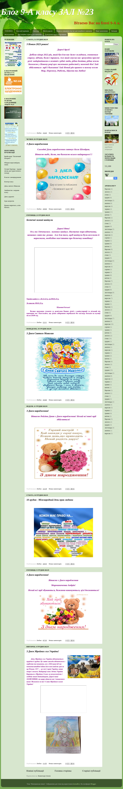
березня (107, 189)
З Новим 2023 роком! (38, 44)
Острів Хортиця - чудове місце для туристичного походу (12, 171)
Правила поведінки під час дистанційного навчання (74, 31)
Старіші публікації (91, 771)
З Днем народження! (38, 411)
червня (107, 209)
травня (107, 212)
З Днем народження (37, 144)
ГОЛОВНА (9, 31)
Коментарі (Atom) (44, 776)
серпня (107, 238)
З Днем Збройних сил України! (43, 651)
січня (106, 195)
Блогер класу (8, 182)
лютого (107, 192)
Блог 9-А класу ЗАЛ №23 (47, 12)
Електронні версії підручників (55, 34)
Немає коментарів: (55, 133)
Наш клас (36, 31)
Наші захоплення (102, 31)
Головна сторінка (63, 771)
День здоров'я (9, 197)
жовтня (107, 203)
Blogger (93, 784)
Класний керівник (22, 31)
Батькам (114, 31)
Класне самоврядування (12, 177)
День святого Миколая (12, 186)
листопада (108, 200)
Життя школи (47, 31)
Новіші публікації (35, 771)
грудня (107, 198)
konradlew (76, 784)
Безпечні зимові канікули (40, 220)
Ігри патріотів (9, 201)
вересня (107, 206)
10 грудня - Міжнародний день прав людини (50, 500)
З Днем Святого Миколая (40, 333)
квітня (107, 215)
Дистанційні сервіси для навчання (29, 34)
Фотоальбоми (9, 34)
